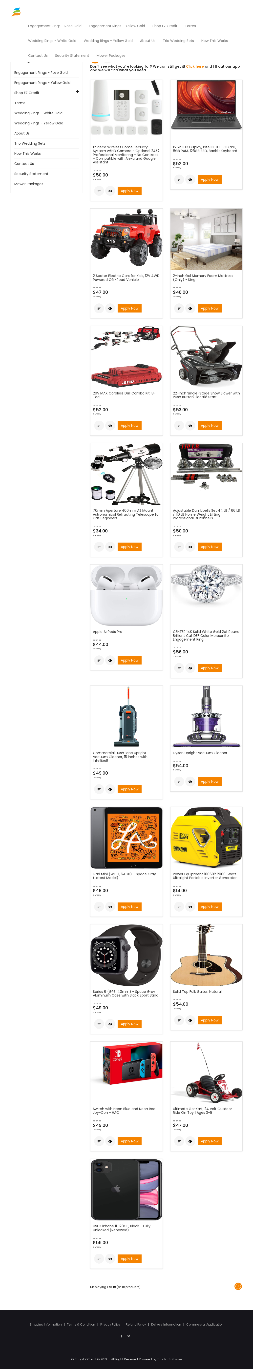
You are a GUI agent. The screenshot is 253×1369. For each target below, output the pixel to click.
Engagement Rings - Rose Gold (41, 72)
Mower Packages (28, 183)
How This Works (27, 153)
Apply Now (129, 190)
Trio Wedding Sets (29, 143)
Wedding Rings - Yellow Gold (38, 123)
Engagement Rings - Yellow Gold (42, 82)
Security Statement (31, 173)
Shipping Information (46, 1324)
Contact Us (24, 163)
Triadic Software (169, 1359)
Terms (19, 102)
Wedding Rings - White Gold (38, 113)
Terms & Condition (81, 1324)
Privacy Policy (110, 1324)
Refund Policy (136, 1324)
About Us (22, 133)
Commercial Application (205, 1324)
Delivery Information (166, 1324)
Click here (195, 66)
